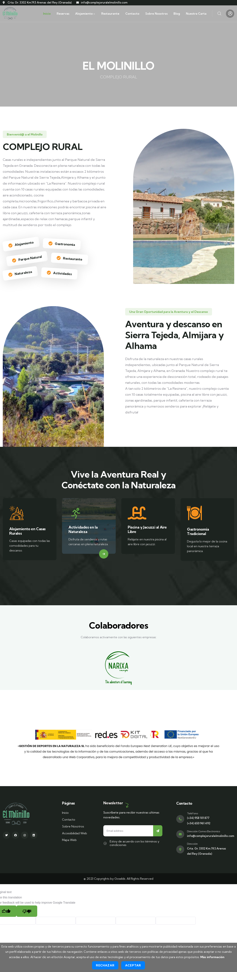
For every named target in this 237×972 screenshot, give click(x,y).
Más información (212, 957)
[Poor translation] (26, 911)
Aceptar (133, 965)
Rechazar (105, 965)
